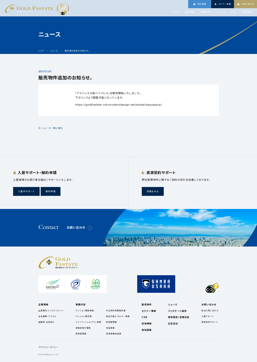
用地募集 (147, 330)
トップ (176, 12)
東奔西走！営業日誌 (178, 317)
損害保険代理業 (83, 328)
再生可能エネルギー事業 (118, 316)
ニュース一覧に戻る (52, 128)
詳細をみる (153, 191)
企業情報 (190, 12)
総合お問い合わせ (210, 310)
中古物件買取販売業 (116, 310)
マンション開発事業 (85, 310)
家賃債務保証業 (113, 333)
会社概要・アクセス (47, 316)
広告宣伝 (173, 323)
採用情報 (247, 12)
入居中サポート (26, 191)
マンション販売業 (84, 316)
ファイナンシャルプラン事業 (88, 322)
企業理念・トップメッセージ (51, 310)
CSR (233, 12)
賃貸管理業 (81, 333)
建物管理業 (111, 322)
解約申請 (51, 191)
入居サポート (207, 316)
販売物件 (147, 304)
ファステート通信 (177, 311)
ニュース (220, 12)
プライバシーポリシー (48, 347)
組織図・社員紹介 (46, 322)
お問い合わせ (76, 227)
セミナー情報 (149, 311)
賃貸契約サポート (209, 322)
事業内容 (205, 12)
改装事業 (110, 328)
